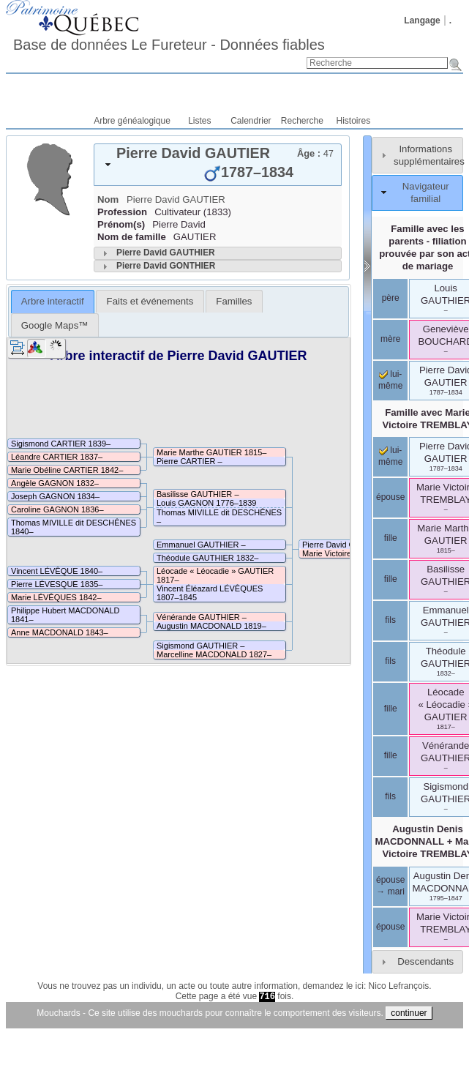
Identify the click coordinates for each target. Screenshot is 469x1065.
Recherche (302, 121)
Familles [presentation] (234, 301)
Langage (422, 20)
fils (390, 620)
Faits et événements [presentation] (150, 301)
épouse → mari (390, 886)
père (390, 298)
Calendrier (250, 121)
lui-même (390, 456)
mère (390, 339)
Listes (199, 121)
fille (390, 538)
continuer (409, 1013)
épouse (390, 497)
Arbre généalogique (132, 121)
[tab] (218, 164)
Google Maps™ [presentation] (55, 325)
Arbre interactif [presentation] (52, 301)
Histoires (354, 121)
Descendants (425, 961)
